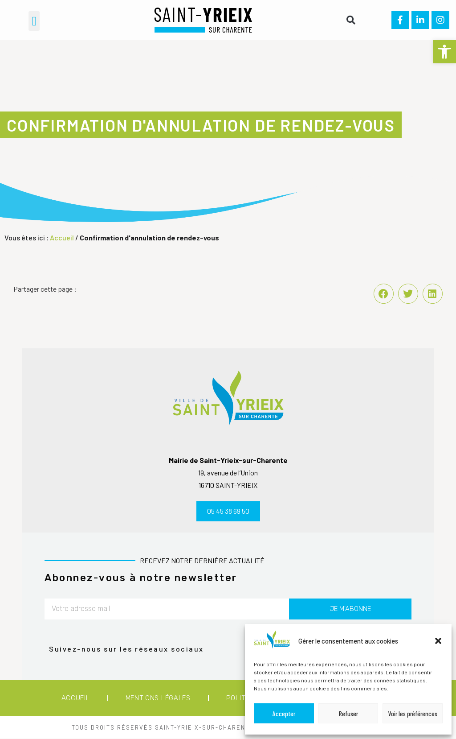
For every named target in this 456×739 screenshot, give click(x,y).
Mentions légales (158, 698)
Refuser (348, 714)
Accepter (284, 714)
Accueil (62, 237)
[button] (444, 51)
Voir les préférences (412, 714)
